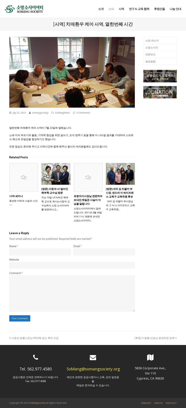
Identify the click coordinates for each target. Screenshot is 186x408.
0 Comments (83, 112)
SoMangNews (62, 112)
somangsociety (40, 112)
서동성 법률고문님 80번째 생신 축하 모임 (34, 338)
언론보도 (150, 54)
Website (14, 259)
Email (77, 246)
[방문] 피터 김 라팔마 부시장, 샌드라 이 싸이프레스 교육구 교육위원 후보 (120, 192)
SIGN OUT (171, 402)
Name (13, 246)
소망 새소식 (152, 40)
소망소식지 (151, 47)
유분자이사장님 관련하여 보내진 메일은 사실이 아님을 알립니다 (88, 199)
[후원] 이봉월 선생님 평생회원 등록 (155, 338)
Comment (16, 273)
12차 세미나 (16, 196)
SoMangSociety (37, 402)
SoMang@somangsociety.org (93, 369)
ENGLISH (146, 402)
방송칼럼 (150, 61)
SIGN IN (158, 402)
